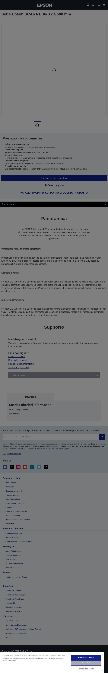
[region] (52, 662)
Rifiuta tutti (86, 663)
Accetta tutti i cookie (86, 657)
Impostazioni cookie (86, 668)
